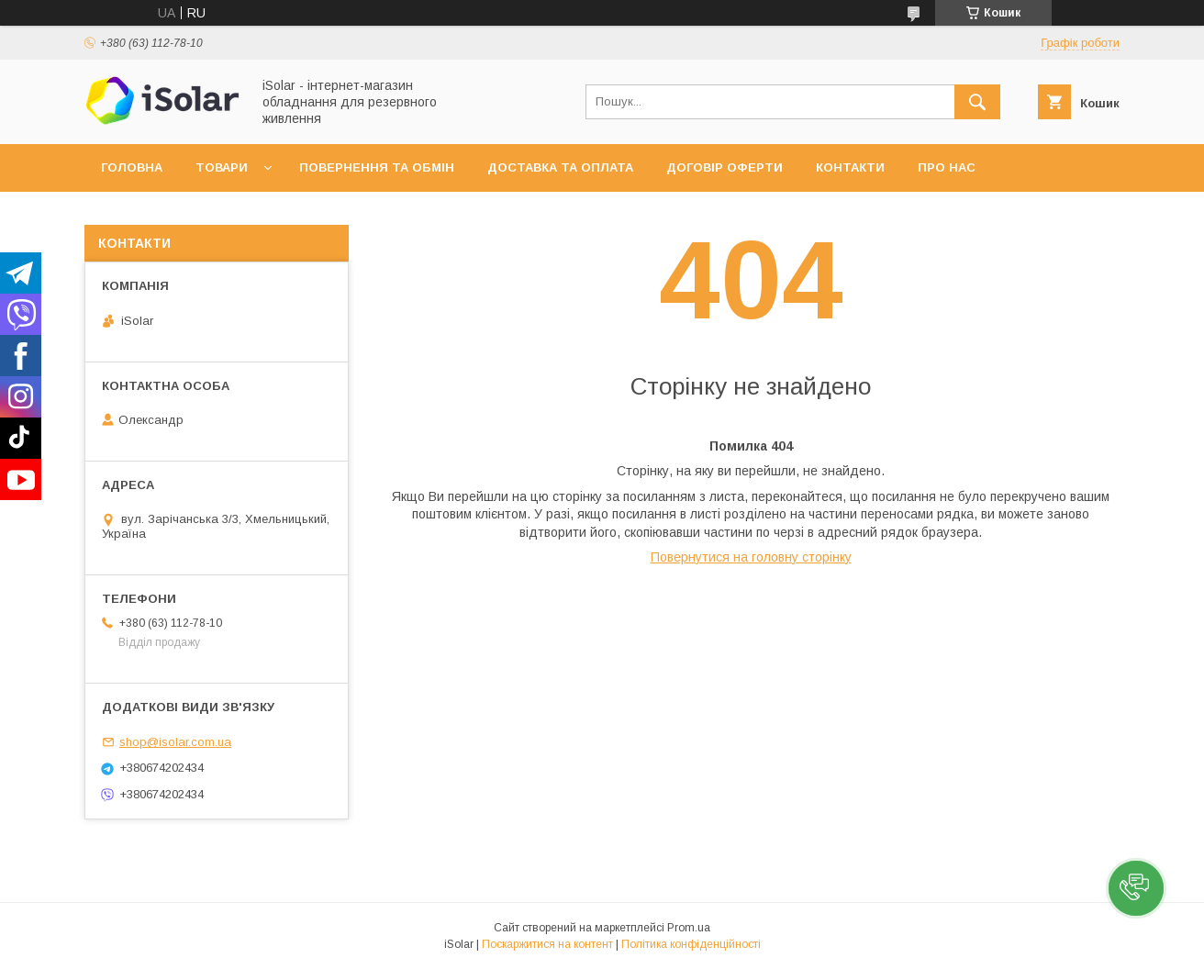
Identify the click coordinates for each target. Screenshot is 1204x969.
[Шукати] (977, 101)
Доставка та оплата (560, 167)
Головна (131, 167)
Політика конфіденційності (691, 944)
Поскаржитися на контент (547, 944)
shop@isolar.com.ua (175, 742)
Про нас (946, 167)
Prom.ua (688, 927)
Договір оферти (724, 167)
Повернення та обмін (376, 167)
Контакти (850, 167)
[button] (1136, 888)
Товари (221, 167)
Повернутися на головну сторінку (751, 557)
